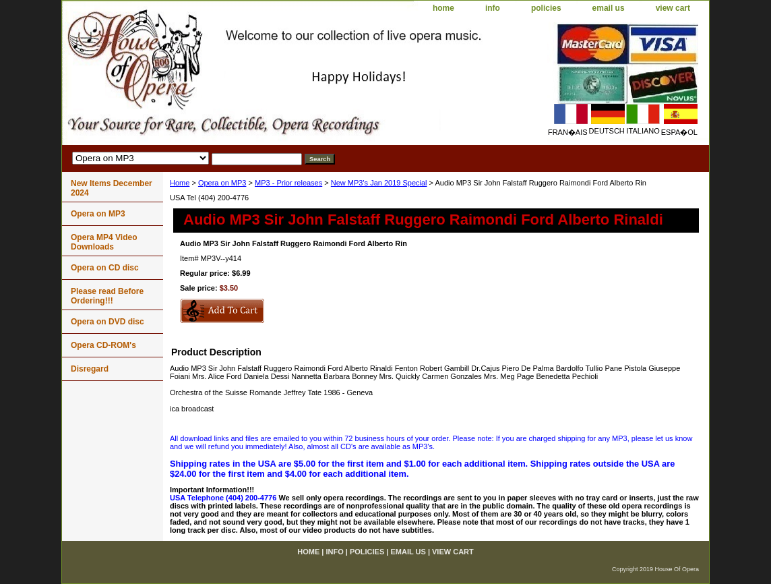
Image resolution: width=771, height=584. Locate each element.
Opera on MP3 (222, 183)
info (492, 8)
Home (179, 183)
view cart (673, 8)
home (443, 8)
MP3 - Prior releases (288, 183)
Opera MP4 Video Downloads (104, 242)
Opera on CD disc (105, 267)
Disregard (90, 369)
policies (546, 8)
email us (608, 8)
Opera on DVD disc (107, 321)
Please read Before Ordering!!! (107, 296)
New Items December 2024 (111, 188)
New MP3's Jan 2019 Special (379, 183)
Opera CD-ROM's (103, 345)
